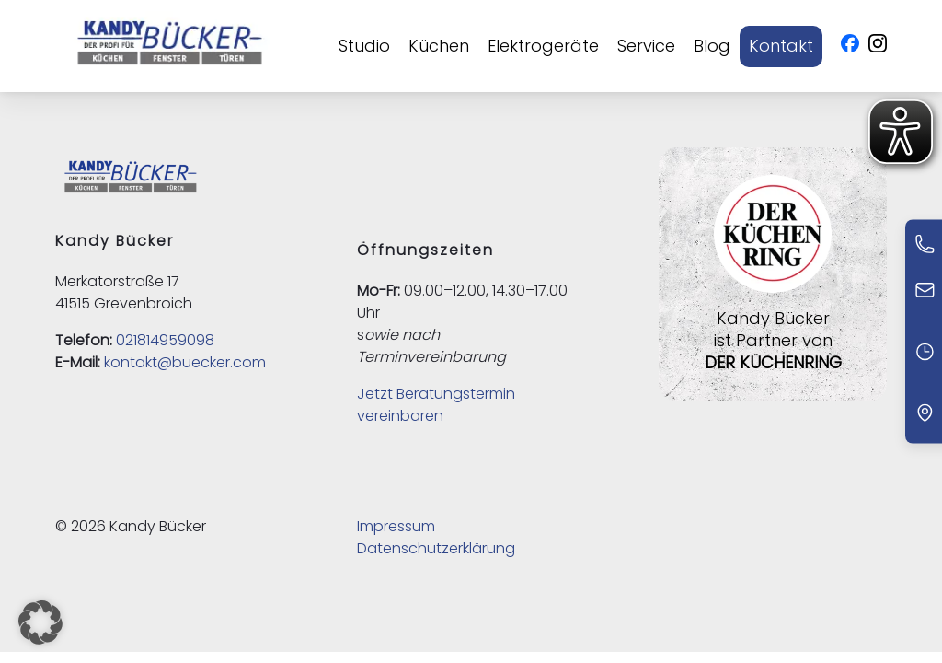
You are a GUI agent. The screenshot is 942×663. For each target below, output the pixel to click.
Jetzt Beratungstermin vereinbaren (436, 404)
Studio (364, 45)
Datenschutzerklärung (436, 548)
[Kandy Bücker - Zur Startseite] (170, 46)
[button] (40, 622)
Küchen (438, 45)
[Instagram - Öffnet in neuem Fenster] (877, 46)
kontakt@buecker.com (185, 362)
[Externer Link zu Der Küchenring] (773, 296)
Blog (712, 45)
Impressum (396, 526)
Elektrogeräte (543, 45)
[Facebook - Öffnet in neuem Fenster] (850, 46)
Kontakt (781, 45)
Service (646, 45)
